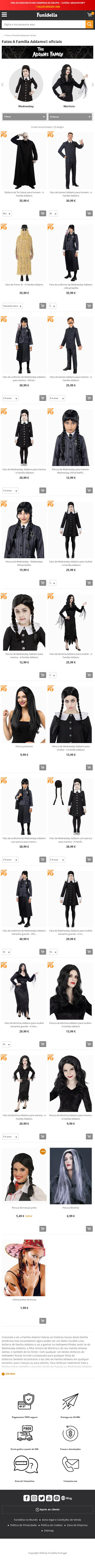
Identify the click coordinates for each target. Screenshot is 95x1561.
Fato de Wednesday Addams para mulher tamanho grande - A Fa (70, 932)
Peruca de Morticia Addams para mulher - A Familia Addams (70, 1024)
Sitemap (49, 1530)
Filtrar (7, 116)
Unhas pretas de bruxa (24, 1299)
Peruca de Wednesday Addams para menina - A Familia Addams (24, 655)
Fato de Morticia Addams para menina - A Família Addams (24, 1117)
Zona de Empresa (77, 1525)
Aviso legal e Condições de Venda (61, 1519)
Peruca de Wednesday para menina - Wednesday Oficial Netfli (71, 471)
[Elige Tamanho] (7, 213)
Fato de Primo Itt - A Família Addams (24, 284)
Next (92, 84)
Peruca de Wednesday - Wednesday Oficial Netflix (24, 563)
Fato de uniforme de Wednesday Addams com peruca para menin (24, 840)
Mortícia (69, 106)
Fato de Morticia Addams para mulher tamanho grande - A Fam (24, 1024)
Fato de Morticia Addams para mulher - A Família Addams (71, 655)
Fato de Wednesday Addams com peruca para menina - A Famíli (71, 840)
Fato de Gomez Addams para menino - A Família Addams (71, 378)
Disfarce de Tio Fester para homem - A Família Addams (24, 194)
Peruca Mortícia (71, 1207)
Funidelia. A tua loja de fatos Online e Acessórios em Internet (47, 15)
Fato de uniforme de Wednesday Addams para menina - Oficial (24, 378)
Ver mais (10, 1373)
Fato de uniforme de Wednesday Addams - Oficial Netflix (70, 286)
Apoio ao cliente (47, 1509)
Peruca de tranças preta (24, 1207)
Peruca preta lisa (24, 746)
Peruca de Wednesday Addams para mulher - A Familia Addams (71, 748)
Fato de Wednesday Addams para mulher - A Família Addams (70, 563)
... (2, 35)
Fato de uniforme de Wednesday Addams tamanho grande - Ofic (24, 932)
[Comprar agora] (42, 213)
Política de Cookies (52, 1525)
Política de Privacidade (23, 1525)
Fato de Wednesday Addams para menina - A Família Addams (24, 471)
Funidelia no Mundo (26, 1519)
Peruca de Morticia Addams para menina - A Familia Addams (71, 1117)
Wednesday (26, 106)
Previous (2, 84)
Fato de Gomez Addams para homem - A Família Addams (71, 194)
